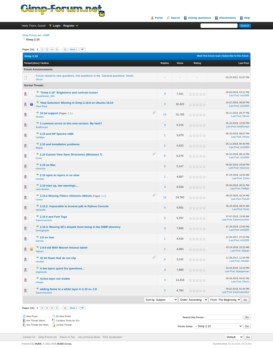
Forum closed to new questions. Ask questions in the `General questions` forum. (85, 75)
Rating (197, 63)
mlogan (40, 282)
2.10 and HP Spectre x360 (56, 133)
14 (164, 114)
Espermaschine (44, 220)
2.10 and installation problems (60, 144)
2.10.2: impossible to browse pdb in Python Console (74, 206)
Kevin (246, 209)
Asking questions (199, 17)
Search (175, 17)
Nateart (40, 251)
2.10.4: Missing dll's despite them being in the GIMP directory (80, 227)
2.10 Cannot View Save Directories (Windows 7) (71, 154)
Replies (165, 63)
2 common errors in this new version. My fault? (71, 123)
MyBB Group (64, 343)
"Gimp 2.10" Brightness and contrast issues (69, 92)
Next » (73, 49)
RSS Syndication (112, 337)
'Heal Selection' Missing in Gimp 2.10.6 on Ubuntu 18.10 (76, 102)
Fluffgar (245, 188)
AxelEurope (42, 127)
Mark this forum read (208, 56)
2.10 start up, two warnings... (59, 185)
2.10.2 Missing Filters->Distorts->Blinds (66, 195)
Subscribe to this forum (235, 56)
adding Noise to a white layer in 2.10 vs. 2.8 (68, 289)
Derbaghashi (42, 230)
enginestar (41, 272)
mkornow (40, 168)
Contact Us (29, 337)
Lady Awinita (42, 189)
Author (45, 63)
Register (68, 25)
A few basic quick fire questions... (62, 268)
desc (36, 63)
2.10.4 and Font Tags (53, 216)
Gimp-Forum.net (31, 35)
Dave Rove (41, 106)
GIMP (46, 35)
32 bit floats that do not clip (58, 258)
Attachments (227, 17)
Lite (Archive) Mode (89, 337)
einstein (40, 116)
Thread (28, 63)
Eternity (40, 241)
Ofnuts (39, 79)
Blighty (39, 148)
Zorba (246, 178)
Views (180, 63)
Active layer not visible (55, 278)
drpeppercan (242, 271)
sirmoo (39, 199)
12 (164, 197)
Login (56, 25)
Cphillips (40, 137)
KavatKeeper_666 (45, 96)
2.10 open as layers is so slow (59, 175)
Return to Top (67, 337)
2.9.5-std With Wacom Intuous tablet (63, 247)
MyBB (38, 343)
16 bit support (49, 113)
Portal (159, 17)
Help (247, 17)
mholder (40, 179)
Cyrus (39, 158)
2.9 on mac (47, 237)
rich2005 (244, 95)
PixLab (245, 199)
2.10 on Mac (48, 165)
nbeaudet (41, 210)
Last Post (243, 63)
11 (65, 49)
